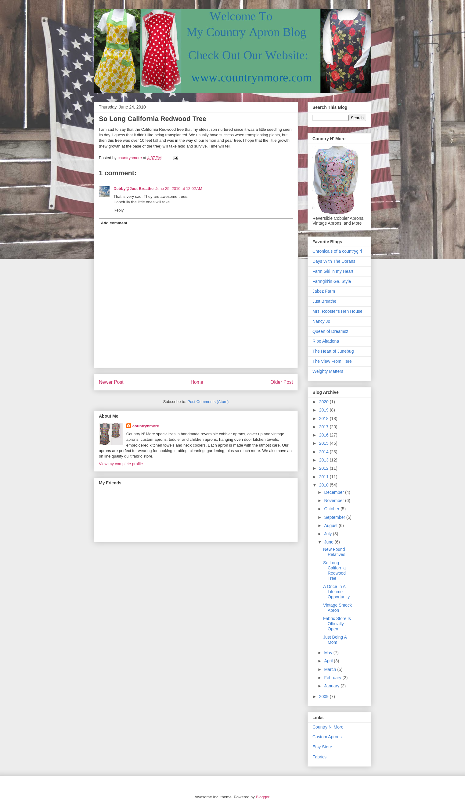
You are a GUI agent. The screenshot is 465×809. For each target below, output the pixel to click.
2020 (324, 401)
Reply (119, 210)
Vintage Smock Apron (337, 608)
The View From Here (332, 361)
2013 (324, 460)
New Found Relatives (334, 552)
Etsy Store (322, 746)
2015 (324, 443)
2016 (324, 435)
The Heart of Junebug (333, 351)
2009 (324, 696)
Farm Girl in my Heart (332, 271)
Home (197, 382)
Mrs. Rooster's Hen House (337, 311)
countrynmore (145, 426)
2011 (324, 476)
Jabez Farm (323, 291)
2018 (324, 418)
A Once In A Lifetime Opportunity (336, 591)
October (332, 508)
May (328, 652)
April (329, 660)
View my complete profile (121, 464)
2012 (324, 468)
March (330, 669)
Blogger (262, 797)
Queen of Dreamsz (330, 331)
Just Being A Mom (335, 640)
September (335, 517)
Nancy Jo (321, 321)
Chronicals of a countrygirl (337, 251)
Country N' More (327, 727)
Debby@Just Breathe (133, 188)
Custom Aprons (327, 736)
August (331, 525)
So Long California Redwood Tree (334, 570)
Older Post (281, 382)
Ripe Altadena (325, 341)
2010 (324, 485)
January (332, 685)
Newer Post (111, 382)
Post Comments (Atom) (208, 401)
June (329, 542)
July (328, 533)
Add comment (114, 223)
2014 (324, 451)
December (334, 492)
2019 (324, 410)
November (334, 500)
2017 (324, 426)
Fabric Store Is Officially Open (337, 623)
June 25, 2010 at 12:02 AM (178, 188)
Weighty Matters (327, 371)
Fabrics (319, 756)
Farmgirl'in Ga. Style (331, 281)
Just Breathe (324, 301)
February (333, 677)
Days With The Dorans (333, 261)
